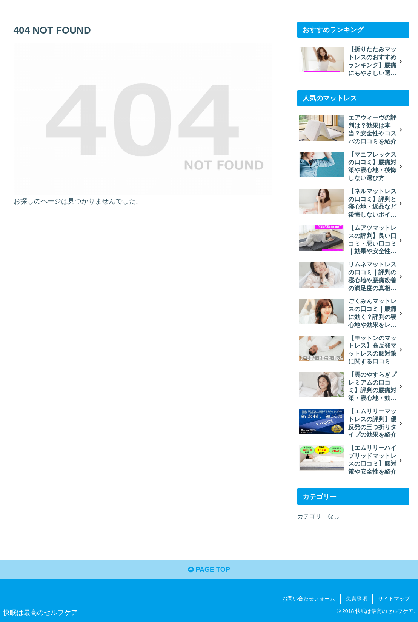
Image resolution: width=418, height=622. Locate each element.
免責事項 (356, 599)
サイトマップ (394, 599)
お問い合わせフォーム (308, 599)
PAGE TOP (209, 569)
